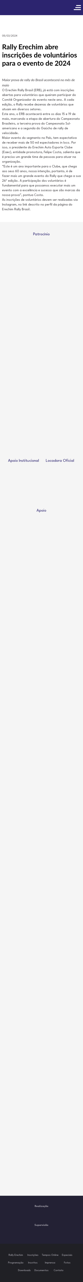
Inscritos (33, 1263)
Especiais (67, 1255)
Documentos (41, 1270)
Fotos (67, 1263)
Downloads (24, 1270)
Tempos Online (50, 1255)
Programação (15, 1263)
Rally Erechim (16, 1255)
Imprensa (50, 1263)
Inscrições (32, 1255)
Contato (58, 1270)
